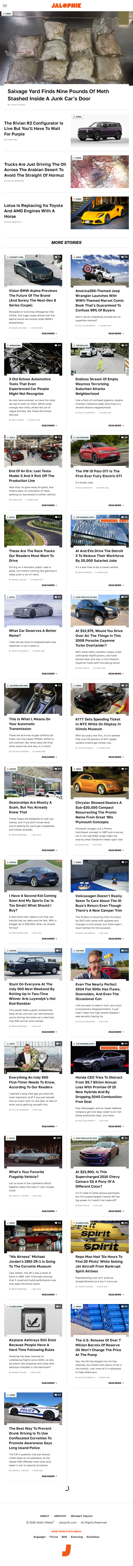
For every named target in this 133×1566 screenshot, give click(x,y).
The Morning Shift (85, 517)
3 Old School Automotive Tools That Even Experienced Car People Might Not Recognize (30, 386)
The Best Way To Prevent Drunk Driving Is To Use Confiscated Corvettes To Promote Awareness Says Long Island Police (30, 1438)
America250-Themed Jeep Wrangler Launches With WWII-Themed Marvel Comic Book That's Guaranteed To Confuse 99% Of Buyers (100, 300)
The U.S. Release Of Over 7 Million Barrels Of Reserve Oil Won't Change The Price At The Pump (98, 1347)
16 (126, 685)
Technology (82, 345)
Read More (48, 333)
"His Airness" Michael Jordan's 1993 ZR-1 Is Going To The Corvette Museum (32, 1261)
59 (126, 1138)
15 (59, 257)
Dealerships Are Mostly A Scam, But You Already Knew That (30, 807)
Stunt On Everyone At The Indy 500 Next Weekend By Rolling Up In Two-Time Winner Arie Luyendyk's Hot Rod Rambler (32, 994)
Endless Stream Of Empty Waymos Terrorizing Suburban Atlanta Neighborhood (97, 386)
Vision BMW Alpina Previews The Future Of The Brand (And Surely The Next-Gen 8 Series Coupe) (33, 298)
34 (126, 1043)
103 (59, 1138)
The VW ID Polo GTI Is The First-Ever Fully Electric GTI (99, 473)
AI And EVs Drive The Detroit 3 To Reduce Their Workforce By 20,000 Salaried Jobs (100, 556)
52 (126, 950)
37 (126, 769)
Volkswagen (82, 437)
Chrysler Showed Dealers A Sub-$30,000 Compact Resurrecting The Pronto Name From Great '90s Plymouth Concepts (99, 812)
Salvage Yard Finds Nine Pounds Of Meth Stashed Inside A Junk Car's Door (58, 95)
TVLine (53, 1536)
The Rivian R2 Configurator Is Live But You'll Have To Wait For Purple (33, 128)
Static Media (45, 1522)
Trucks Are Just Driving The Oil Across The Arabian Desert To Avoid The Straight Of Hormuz (35, 170)
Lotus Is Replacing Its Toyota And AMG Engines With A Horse (33, 211)
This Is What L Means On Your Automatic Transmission (29, 724)
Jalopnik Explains (19, 685)
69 (126, 1223)
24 (59, 345)
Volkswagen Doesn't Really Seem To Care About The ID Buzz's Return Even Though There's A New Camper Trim (99, 903)
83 (59, 769)
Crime (8, 13)
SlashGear (93, 1536)
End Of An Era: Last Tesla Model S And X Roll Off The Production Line (31, 476)
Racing (13, 951)
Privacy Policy (82, 1516)
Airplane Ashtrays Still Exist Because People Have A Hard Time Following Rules (32, 1345)
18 (59, 437)
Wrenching (15, 345)
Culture (80, 951)
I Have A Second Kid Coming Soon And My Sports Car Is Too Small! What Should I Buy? (32, 903)
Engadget (40, 1536)
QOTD (12, 517)
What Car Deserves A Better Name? (32, 633)
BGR (64, 1536)
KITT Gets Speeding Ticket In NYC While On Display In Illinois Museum (98, 724)
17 (59, 517)
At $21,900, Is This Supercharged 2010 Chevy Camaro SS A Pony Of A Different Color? (98, 1179)
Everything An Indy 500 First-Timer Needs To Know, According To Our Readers (32, 1082)
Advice (13, 769)
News (78, 117)
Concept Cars (16, 257)
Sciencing (77, 1536)
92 (126, 517)
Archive (60, 1516)
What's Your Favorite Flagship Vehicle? (26, 1174)
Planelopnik (82, 1223)
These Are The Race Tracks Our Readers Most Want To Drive (32, 556)
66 (59, 597)
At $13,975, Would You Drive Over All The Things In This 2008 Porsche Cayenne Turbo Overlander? (99, 638)
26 (126, 257)
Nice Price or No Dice (86, 597)
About (44, 1516)
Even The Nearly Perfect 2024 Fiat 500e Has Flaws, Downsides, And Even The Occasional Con (98, 991)
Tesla (12, 437)
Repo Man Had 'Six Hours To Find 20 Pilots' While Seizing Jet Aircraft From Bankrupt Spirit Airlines (99, 1264)
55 (126, 1306)
